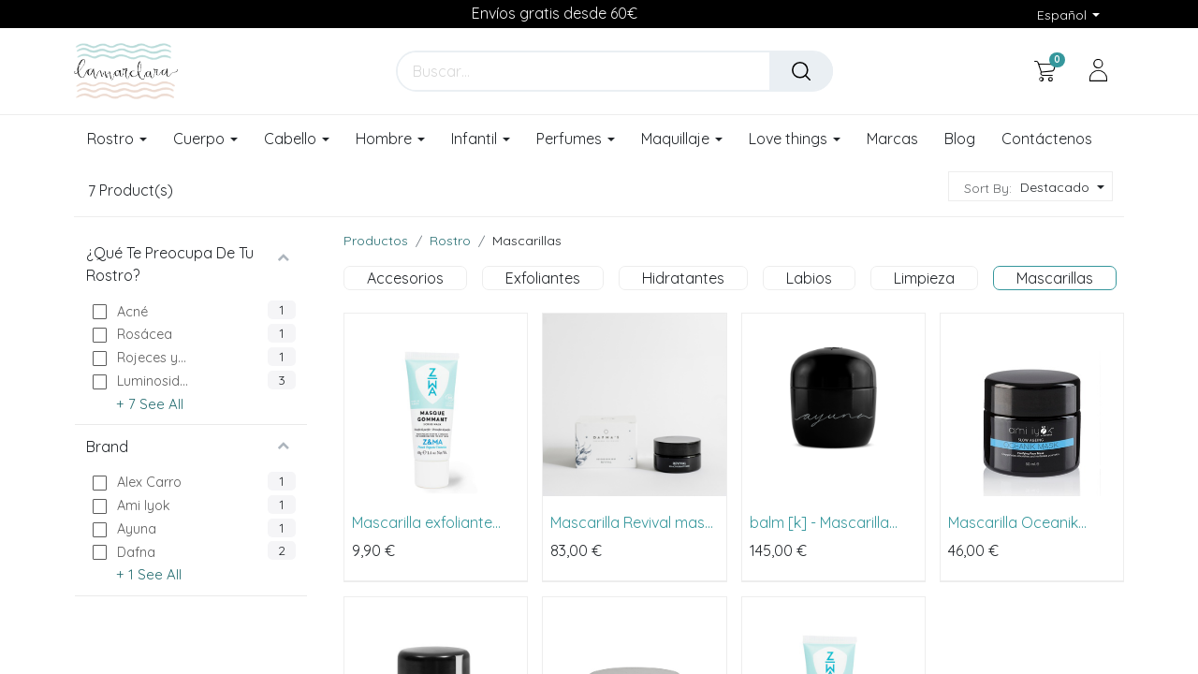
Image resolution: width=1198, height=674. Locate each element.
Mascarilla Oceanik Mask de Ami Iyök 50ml (1025, 522)
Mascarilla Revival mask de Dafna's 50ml (631, 522)
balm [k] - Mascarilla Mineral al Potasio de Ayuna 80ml (821, 522)
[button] (1059, 188)
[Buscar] (801, 71)
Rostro (450, 240)
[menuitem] (892, 139)
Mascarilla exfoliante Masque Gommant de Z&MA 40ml (426, 522)
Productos (375, 240)
